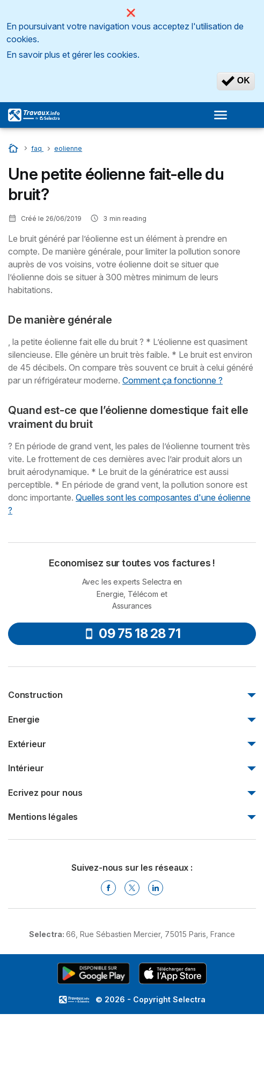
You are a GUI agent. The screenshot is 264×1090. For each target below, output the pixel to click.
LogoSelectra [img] (74, 999)
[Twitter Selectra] (132, 887)
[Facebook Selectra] (108, 887)
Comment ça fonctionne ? (172, 380)
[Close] (131, 13)
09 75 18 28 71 (132, 633)
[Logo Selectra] (34, 115)
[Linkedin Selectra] (155, 887)
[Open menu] (224, 115)
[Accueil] (14, 148)
